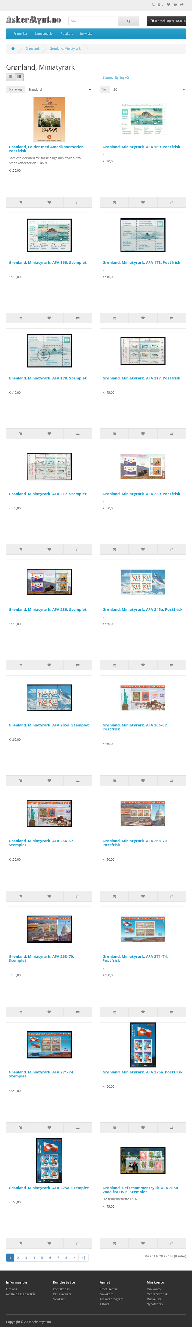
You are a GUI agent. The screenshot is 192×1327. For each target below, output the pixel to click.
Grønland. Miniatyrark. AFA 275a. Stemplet (49, 1187)
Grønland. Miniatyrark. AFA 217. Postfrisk (141, 377)
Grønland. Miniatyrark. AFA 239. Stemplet (48, 609)
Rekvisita (86, 33)
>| (83, 1257)
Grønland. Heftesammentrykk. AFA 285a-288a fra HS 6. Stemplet (141, 1189)
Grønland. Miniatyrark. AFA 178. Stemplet (48, 377)
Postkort (67, 33)
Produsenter (109, 1289)
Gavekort (106, 1294)
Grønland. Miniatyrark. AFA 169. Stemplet (48, 262)
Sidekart (58, 1299)
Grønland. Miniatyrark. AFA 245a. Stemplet (49, 724)
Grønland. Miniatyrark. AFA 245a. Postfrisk (142, 609)
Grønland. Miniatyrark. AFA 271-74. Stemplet (41, 1074)
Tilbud (104, 1304)
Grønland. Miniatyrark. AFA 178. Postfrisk (141, 262)
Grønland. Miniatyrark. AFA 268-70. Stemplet (41, 958)
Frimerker (21, 33)
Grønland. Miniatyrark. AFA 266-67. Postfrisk (135, 727)
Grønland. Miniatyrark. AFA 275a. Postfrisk (142, 1071)
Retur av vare (62, 1294)
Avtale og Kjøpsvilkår (21, 1294)
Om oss (11, 1289)
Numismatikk (44, 33)
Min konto (154, 1289)
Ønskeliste (154, 1299)
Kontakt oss (61, 1289)
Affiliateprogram (111, 1299)
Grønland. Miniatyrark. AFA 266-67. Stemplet (41, 842)
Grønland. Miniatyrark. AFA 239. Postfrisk (141, 493)
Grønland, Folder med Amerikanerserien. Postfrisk (46, 148)
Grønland (32, 48)
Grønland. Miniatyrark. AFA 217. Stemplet (48, 493)
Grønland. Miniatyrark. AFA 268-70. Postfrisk (135, 842)
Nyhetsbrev (155, 1304)
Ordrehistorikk (157, 1294)
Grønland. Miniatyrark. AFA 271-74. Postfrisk (135, 958)
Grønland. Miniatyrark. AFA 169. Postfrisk (141, 146)
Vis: (104, 89)
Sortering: (15, 89)
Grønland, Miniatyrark (65, 48)
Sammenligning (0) (116, 77)
